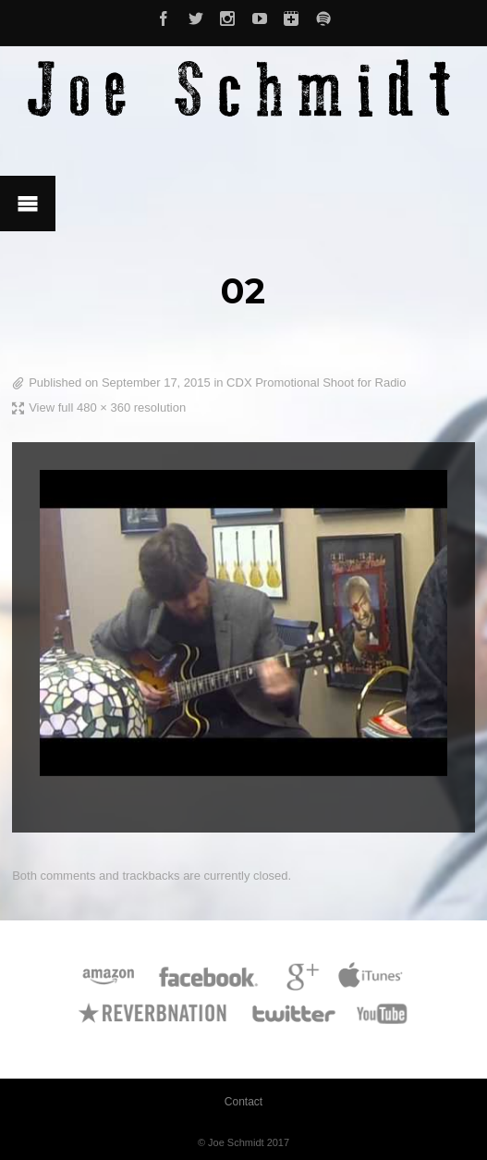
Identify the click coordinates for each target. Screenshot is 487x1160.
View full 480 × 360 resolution (107, 407)
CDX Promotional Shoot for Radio (316, 382)
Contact (243, 1101)
